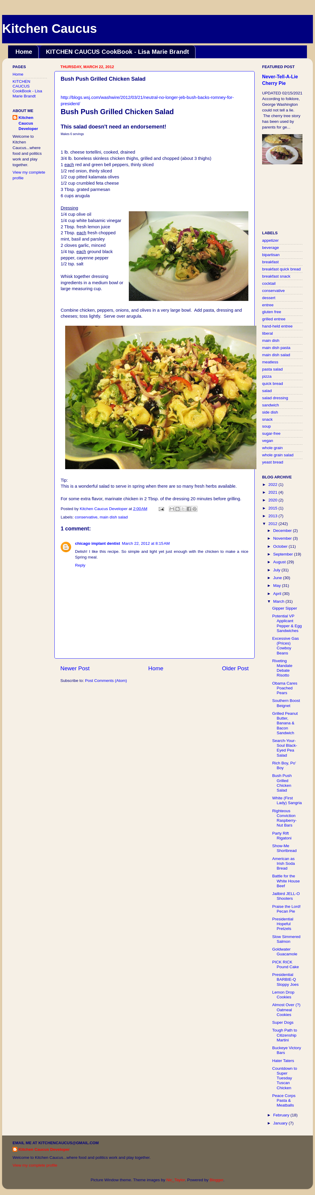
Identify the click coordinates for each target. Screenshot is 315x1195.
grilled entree (273, 319)
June (278, 578)
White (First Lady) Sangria (287, 800)
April (277, 593)
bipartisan (271, 255)
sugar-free (271, 433)
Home (24, 51)
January (281, 1123)
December (283, 530)
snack (267, 419)
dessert (268, 298)
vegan (267, 440)
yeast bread (272, 462)
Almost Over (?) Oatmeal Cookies (286, 1010)
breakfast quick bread (281, 269)
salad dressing (275, 398)
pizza (267, 376)
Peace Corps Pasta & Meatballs (284, 1100)
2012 (273, 523)
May (277, 585)
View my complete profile (35, 1165)
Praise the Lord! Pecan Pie (286, 909)
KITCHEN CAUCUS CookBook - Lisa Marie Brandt (117, 51)
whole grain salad (277, 455)
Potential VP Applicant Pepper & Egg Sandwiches (287, 623)
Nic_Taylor (175, 1180)
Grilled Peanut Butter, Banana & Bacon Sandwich (285, 723)
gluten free (271, 312)
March (279, 601)
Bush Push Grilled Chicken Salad (282, 782)
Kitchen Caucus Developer (28, 123)
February (281, 1115)
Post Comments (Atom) (106, 680)
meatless (270, 362)
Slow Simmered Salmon (286, 939)
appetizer (270, 240)
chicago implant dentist (97, 543)
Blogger (216, 1180)
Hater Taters (283, 1060)
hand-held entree (277, 326)
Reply (80, 565)
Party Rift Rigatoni (282, 835)
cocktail (269, 283)
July (277, 570)
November (283, 538)
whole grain (272, 448)
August (280, 562)
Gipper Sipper (284, 608)
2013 (273, 516)
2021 (273, 492)
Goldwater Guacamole (284, 951)
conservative (86, 517)
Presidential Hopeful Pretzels (282, 924)
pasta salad (272, 369)
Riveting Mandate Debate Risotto (282, 668)
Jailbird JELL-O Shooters (286, 896)
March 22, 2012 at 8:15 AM (146, 543)
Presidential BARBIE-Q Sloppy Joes (285, 979)
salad (267, 390)
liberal (267, 333)
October (281, 546)
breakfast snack (276, 276)
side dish (270, 412)
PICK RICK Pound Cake (285, 964)
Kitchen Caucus (49, 29)
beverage (270, 247)
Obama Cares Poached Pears (284, 688)
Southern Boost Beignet (286, 703)
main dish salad (114, 517)
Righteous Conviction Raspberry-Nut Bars (284, 818)
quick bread (272, 383)
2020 (273, 500)
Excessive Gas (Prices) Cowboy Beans (285, 645)
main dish (270, 340)
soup (266, 426)
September (283, 554)
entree (267, 305)
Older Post (235, 668)
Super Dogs (282, 1022)
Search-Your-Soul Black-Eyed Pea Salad (284, 748)
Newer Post (75, 668)
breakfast (270, 262)
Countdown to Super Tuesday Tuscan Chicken (284, 1078)
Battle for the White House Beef (286, 881)
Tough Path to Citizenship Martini (284, 1035)
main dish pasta (276, 347)
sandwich (270, 405)
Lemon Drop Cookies (283, 994)
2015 (273, 508)
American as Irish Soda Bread (283, 863)
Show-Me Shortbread (284, 848)
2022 (273, 484)
